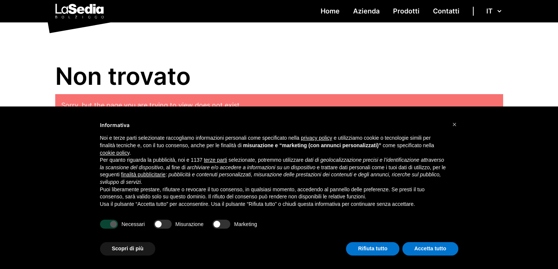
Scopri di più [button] (128, 248)
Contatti (446, 11)
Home (330, 11)
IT (494, 11)
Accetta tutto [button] (430, 248)
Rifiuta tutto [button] (372, 248)
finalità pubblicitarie (143, 174)
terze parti (215, 160)
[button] (455, 124)
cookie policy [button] (115, 153)
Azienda (366, 11)
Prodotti (406, 11)
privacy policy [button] (316, 138)
